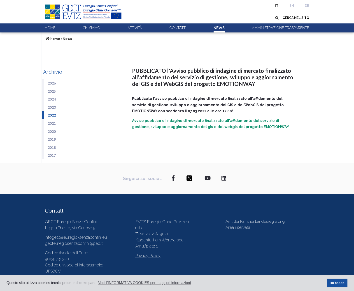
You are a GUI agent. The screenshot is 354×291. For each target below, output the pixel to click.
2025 (52, 91)
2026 (52, 83)
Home (50, 28)
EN (291, 5)
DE (307, 5)
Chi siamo (91, 28)
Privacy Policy (148, 255)
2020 (52, 131)
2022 (52, 115)
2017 (52, 155)
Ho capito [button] (337, 283)
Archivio (52, 71)
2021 (52, 123)
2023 (52, 107)
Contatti (177, 28)
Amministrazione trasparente (280, 28)
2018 (52, 147)
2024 (52, 99)
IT (276, 5)
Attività (135, 28)
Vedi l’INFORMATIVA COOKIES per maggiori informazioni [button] (144, 283)
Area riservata (238, 227)
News (219, 28)
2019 (52, 139)
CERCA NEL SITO (296, 18)
